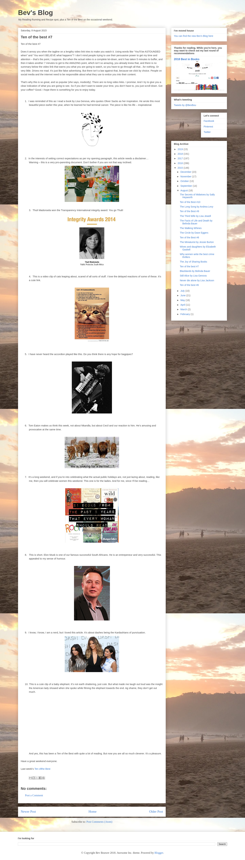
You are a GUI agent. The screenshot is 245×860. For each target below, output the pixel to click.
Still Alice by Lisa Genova (193, 275)
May (182, 300)
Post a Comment (34, 795)
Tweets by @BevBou (185, 105)
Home (92, 811)
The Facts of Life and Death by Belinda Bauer (196, 222)
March (184, 309)
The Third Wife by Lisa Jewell (195, 216)
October (185, 181)
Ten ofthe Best (42, 768)
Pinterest (208, 126)
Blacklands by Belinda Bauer (195, 271)
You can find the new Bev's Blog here (193, 36)
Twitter (207, 132)
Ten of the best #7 (189, 266)
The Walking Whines (191, 228)
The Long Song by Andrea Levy (196, 206)
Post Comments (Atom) (99, 821)
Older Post (156, 811)
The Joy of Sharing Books (193, 261)
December (186, 172)
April (183, 304)
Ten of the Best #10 (190, 202)
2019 (181, 149)
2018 (181, 153)
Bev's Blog (35, 12)
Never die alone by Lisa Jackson (197, 280)
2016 (181, 163)
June (183, 295)
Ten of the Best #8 (189, 237)
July (182, 290)
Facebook (209, 121)
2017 (181, 158)
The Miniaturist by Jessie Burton (197, 242)
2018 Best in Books (186, 59)
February (185, 314)
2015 (181, 167)
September (186, 186)
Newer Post (28, 811)
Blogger (158, 852)
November (186, 176)
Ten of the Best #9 (189, 211)
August (184, 190)
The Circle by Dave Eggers (194, 232)
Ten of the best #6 (189, 285)
